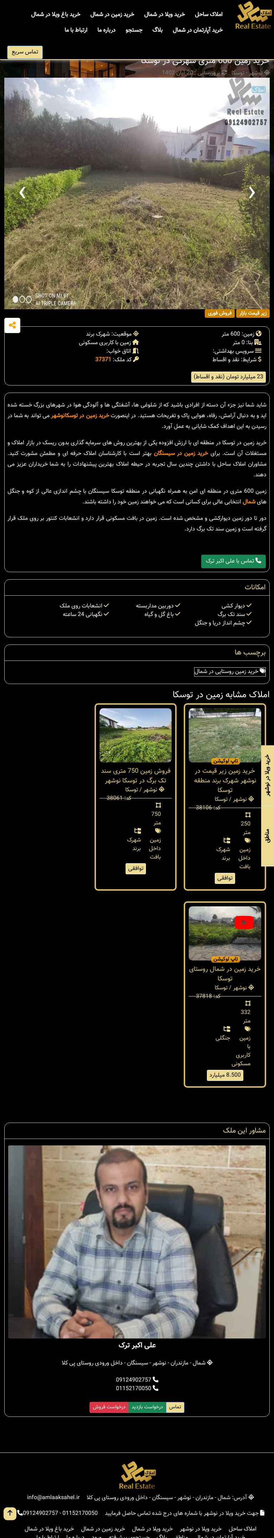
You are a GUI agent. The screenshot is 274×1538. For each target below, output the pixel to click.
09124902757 (137, 1380)
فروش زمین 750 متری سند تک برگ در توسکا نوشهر (136, 776)
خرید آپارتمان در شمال (198, 30)
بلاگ (157, 30)
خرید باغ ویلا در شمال (55, 14)
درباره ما (106, 30)
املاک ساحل (209, 14)
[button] (128, 301)
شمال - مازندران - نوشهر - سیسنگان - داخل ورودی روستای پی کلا (137, 1363)
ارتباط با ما (76, 30)
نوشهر (58, 415)
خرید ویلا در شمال (164, 14)
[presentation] (22, 193)
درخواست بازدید (147, 1407)
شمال (249, 502)
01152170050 (137, 1388)
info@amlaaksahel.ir (53, 1497)
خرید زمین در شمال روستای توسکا (225, 974)
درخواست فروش (109, 1407)
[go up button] (10, 1513)
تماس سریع (25, 52)
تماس (175, 1407)
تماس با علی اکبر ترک (233, 561)
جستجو (134, 30)
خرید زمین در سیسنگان (181, 453)
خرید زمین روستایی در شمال (229, 671)
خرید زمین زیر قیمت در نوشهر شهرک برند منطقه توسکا (225, 781)
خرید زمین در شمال (112, 14)
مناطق (267, 836)
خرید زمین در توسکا (87, 415)
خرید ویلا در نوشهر (201, 1529)
